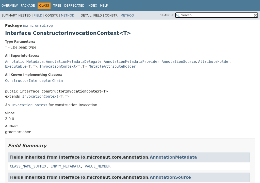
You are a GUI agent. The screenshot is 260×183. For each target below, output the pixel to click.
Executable (15, 66)
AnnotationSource (179, 61)
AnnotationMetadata (24, 61)
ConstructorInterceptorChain (34, 81)
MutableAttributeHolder (112, 66)
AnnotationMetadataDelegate (74, 61)
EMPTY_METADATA (65, 166)
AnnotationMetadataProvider (131, 61)
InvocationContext (57, 66)
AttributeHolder (214, 61)
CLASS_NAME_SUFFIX (28, 166)
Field (38, 15)
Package (28, 5)
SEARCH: (167, 15)
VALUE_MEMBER (97, 166)
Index (92, 5)
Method (67, 15)
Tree (57, 5)
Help (104, 5)
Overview (10, 5)
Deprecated (74, 5)
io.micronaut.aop (38, 25)
